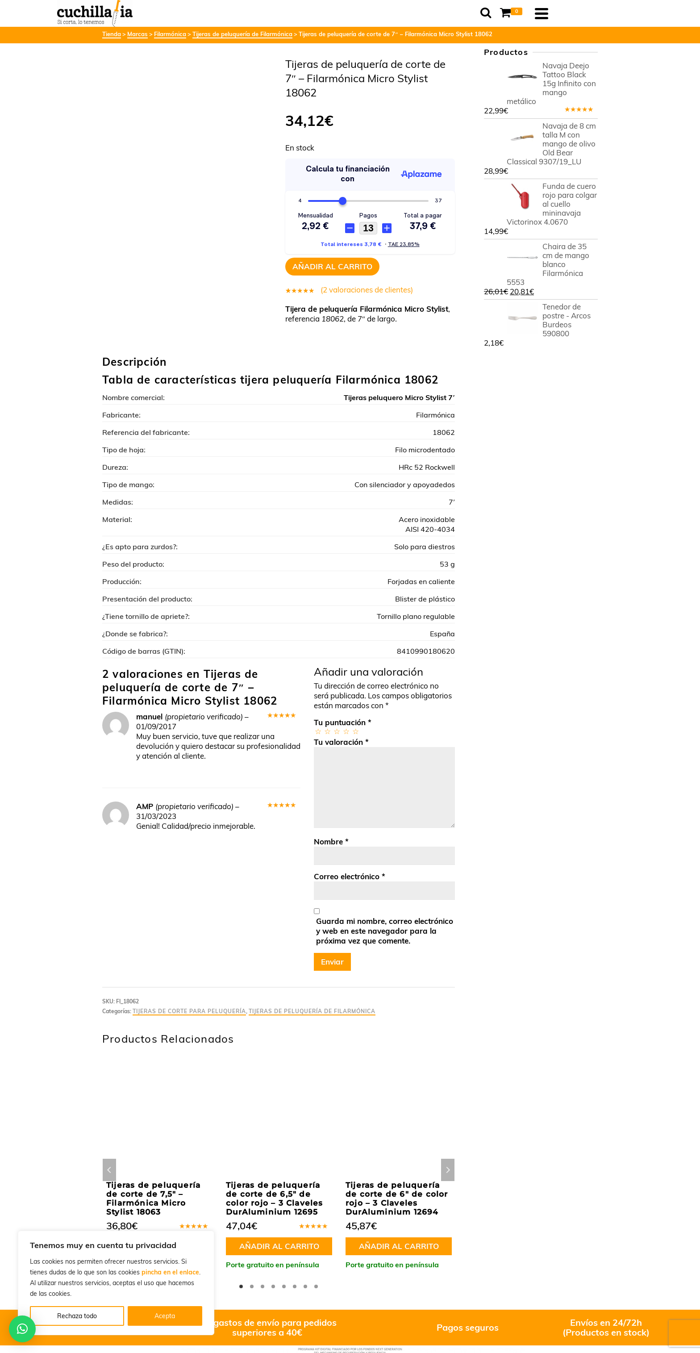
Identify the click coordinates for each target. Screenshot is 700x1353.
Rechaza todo (77, 1316)
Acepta (164, 1316)
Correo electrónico (349, 876)
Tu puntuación (342, 722)
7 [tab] (305, 1286)
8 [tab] (316, 1286)
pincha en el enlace (170, 1272)
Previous (109, 1170)
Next (447, 1170)
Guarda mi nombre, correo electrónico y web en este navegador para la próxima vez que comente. (384, 930)
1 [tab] (241, 1286)
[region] (116, 1283)
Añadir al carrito (332, 266)
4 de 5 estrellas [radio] (346, 731)
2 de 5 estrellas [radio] (327, 731)
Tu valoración (341, 742)
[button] (22, 1328)
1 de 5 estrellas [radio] (317, 731)
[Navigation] (586, 13)
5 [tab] (283, 1286)
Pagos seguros (468, 1327)
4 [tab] (273, 1286)
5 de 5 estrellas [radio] (355, 731)
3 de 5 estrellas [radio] (336, 731)
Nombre (331, 841)
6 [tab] (294, 1286)
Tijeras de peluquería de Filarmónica (312, 1011)
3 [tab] (262, 1286)
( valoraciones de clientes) (367, 289)
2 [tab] (251, 1286)
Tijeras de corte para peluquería (189, 1011)
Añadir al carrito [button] (279, 1246)
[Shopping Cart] (558, 13)
